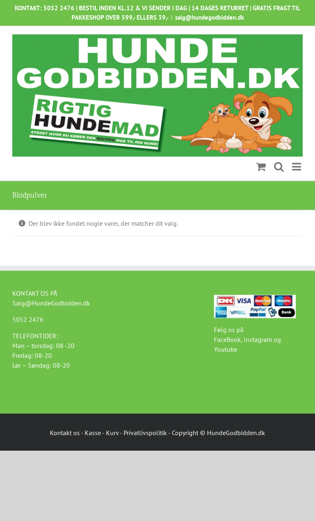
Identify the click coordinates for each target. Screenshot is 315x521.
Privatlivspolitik (145, 433)
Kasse (93, 433)
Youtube (225, 349)
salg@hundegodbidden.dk (209, 17)
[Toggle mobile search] (279, 167)
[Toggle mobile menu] (297, 167)
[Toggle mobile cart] (261, 167)
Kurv (112, 433)
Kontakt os (65, 433)
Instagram (258, 339)
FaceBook (227, 339)
